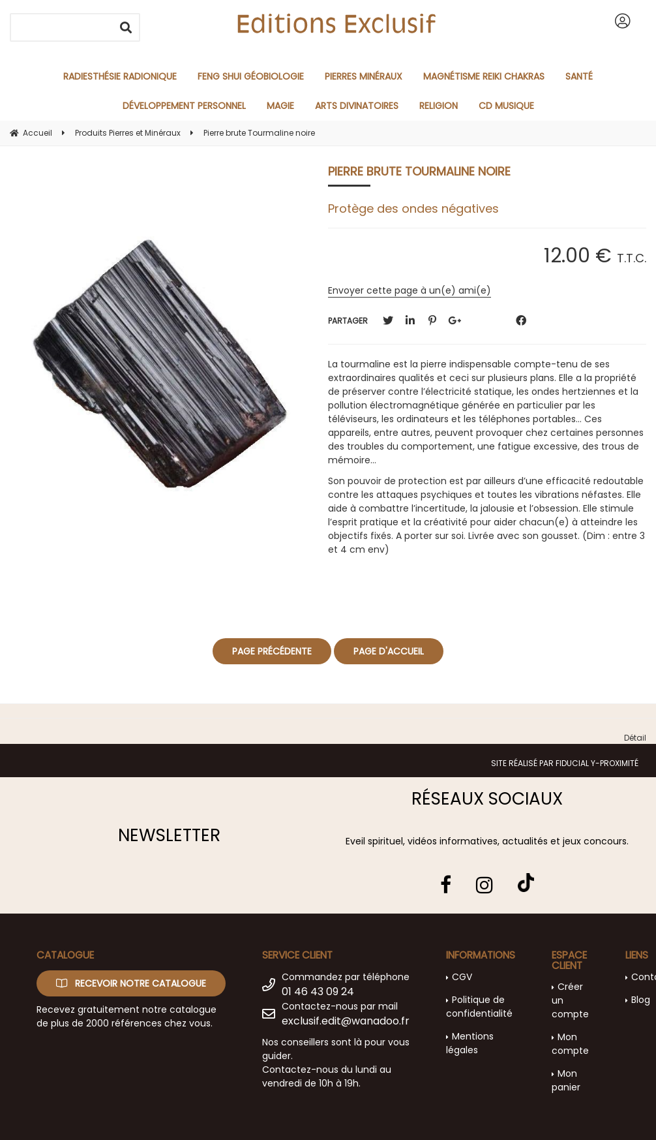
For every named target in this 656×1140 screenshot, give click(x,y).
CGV (462, 976)
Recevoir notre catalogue (131, 983)
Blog (640, 999)
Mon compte (570, 1043)
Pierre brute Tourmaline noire (419, 171)
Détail (635, 737)
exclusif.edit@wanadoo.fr (346, 1020)
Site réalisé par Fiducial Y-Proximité (564, 763)
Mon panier (566, 1080)
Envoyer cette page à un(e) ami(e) (409, 290)
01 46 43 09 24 (318, 991)
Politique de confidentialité (479, 1006)
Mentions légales (470, 1043)
